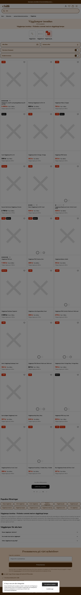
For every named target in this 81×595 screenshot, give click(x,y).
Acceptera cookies (49, 584)
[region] (31, 586)
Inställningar (49, 589)
